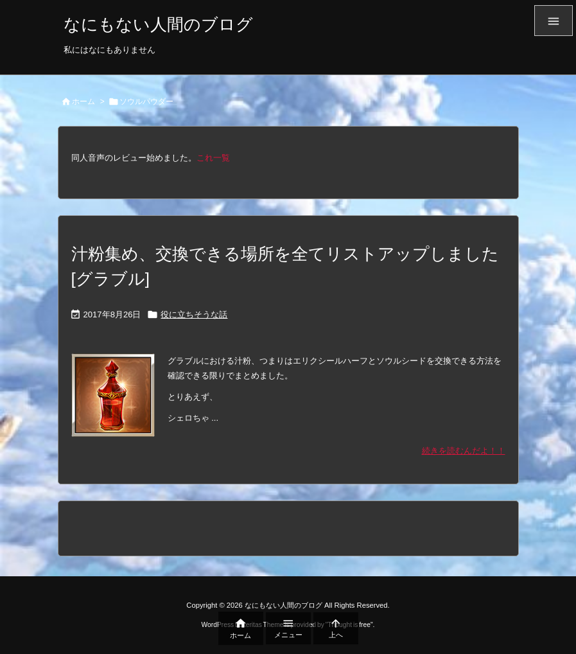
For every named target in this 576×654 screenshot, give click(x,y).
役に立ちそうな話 (194, 314)
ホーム (83, 101)
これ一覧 (213, 158)
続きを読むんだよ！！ (463, 450)
